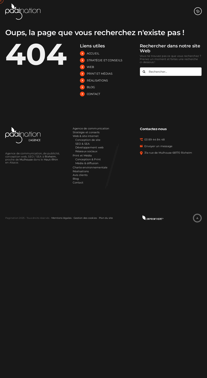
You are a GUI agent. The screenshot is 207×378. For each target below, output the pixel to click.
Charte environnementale (90, 167)
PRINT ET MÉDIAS (99, 73)
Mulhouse (26, 159)
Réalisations (81, 171)
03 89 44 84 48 (154, 139)
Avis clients (80, 175)
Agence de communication (91, 128)
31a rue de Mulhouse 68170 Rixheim (168, 152)
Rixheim (50, 156)
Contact (78, 182)
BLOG (91, 87)
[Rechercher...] (171, 71)
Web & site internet (86, 136)
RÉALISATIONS (97, 80)
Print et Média (82, 155)
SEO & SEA (82, 143)
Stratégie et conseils (86, 132)
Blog (76, 178)
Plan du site (106, 217)
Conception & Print (88, 159)
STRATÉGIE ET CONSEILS (105, 60)
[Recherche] (144, 71)
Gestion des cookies (85, 217)
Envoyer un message (158, 146)
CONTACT (93, 94)
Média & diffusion (87, 163)
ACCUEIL (93, 53)
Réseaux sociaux (86, 151)
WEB (90, 67)
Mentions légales (61, 217)
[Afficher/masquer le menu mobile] (198, 8)
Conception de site (88, 140)
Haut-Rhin (51, 159)
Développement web (89, 147)
